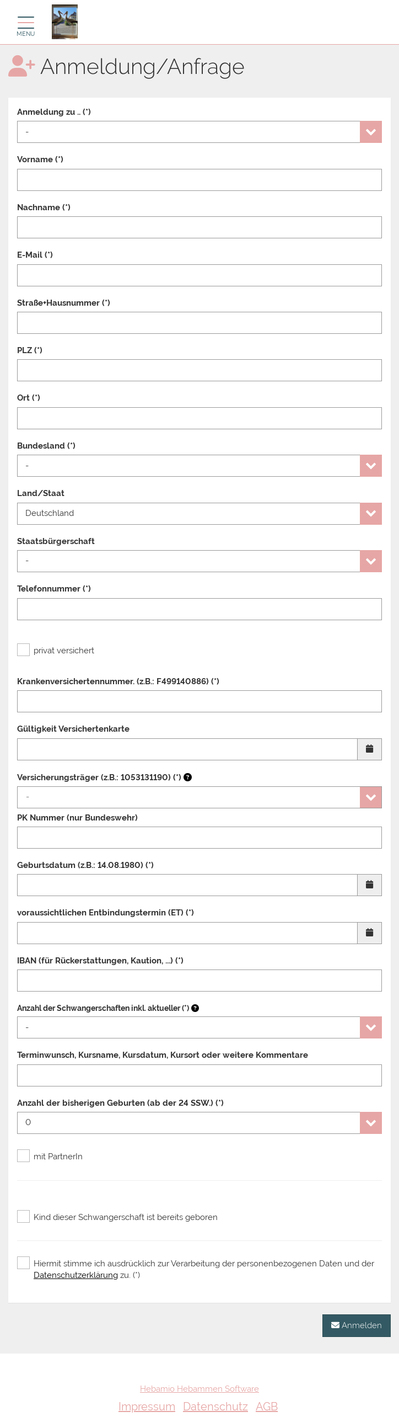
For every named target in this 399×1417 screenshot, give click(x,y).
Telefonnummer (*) (54, 589)
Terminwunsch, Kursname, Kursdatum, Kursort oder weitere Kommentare (162, 1055)
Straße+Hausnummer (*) (63, 303)
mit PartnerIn (50, 1156)
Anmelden (356, 1325)
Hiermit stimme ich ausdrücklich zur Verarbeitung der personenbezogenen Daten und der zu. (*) (195, 1269)
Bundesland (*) (46, 446)
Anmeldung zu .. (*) (54, 112)
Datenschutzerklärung (76, 1275)
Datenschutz (215, 1406)
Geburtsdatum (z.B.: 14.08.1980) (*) (85, 865)
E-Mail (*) (35, 255)
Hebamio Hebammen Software (199, 1389)
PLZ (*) (29, 350)
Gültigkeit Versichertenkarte (73, 729)
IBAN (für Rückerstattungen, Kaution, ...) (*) (100, 961)
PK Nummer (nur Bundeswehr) (77, 818)
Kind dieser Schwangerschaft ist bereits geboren (117, 1217)
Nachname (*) (44, 207)
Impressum (146, 1406)
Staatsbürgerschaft (56, 541)
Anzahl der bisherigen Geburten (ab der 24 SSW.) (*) (120, 1103)
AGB (267, 1406)
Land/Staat (40, 493)
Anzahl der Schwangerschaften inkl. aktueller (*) (103, 1008)
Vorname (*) (40, 159)
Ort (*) (28, 398)
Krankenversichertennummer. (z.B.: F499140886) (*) (118, 681)
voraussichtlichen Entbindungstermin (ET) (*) (105, 913)
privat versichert (55, 650)
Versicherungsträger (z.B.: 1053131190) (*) (104, 777)
